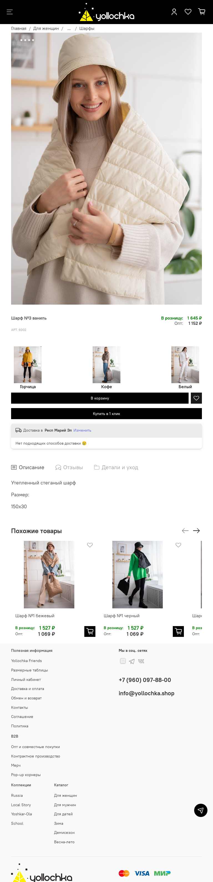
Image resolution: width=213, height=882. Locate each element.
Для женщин (46, 28)
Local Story (21, 799)
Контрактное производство (35, 750)
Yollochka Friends (26, 655)
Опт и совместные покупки (35, 741)
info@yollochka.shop (146, 687)
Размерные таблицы (29, 664)
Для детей (63, 808)
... (69, 28)
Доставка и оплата (27, 683)
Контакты (19, 701)
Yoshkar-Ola (21, 808)
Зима (58, 817)
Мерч (16, 759)
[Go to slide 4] (29, 40)
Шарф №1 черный (123, 610)
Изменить (82, 430)
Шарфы (86, 28)
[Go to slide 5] (33, 40)
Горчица (28, 386)
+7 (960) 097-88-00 (145, 674)
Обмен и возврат (26, 692)
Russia (17, 789)
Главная (18, 28)
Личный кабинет (26, 673)
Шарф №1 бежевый (41, 610)
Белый (185, 386)
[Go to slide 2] (21, 40)
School (17, 817)
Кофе (106, 386)
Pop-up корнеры (26, 769)
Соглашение (22, 711)
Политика (19, 720)
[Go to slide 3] (25, 40)
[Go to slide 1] (17, 40)
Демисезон (64, 826)
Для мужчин (65, 799)
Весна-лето (64, 836)
